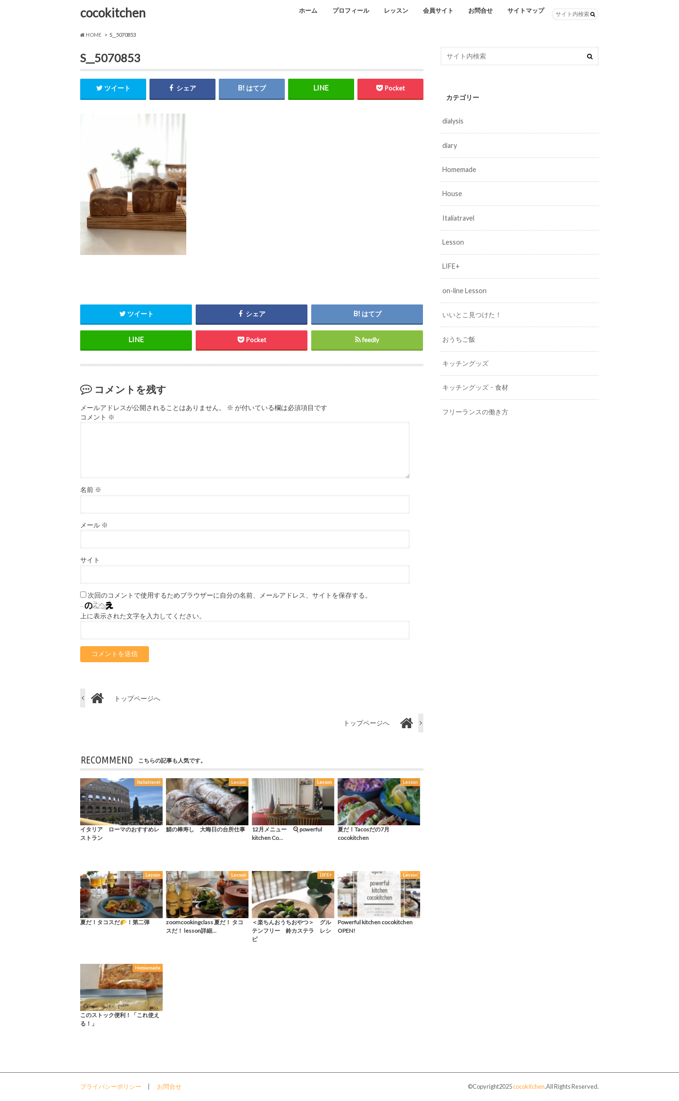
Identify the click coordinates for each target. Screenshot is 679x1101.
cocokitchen (113, 12)
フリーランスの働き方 (475, 412)
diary (449, 145)
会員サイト (438, 10)
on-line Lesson (464, 291)
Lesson (453, 242)
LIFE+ (451, 266)
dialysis (453, 121)
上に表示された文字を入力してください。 (143, 616)
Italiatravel (458, 218)
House (452, 193)
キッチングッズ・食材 (475, 387)
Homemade (459, 169)
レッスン (396, 10)
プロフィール (350, 10)
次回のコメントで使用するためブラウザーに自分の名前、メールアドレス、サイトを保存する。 (230, 595)
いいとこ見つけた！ (472, 315)
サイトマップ (525, 10)
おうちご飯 (458, 339)
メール (94, 525)
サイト (90, 560)
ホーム (308, 10)
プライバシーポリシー (110, 1086)
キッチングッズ (465, 363)
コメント (97, 417)
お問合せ (480, 10)
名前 (90, 489)
